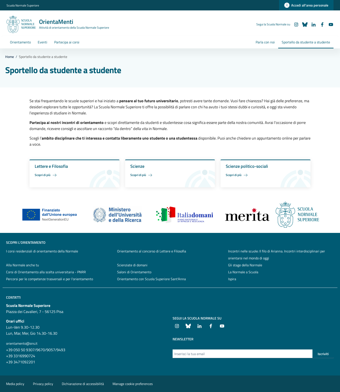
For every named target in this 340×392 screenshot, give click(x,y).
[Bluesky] (303, 24)
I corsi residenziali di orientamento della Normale (42, 251)
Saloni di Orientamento (134, 272)
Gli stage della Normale (245, 265)
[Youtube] (329, 24)
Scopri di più (46, 175)
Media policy (15, 383)
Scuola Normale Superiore (23, 5)
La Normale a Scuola (243, 272)
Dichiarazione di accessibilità (83, 383)
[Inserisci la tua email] (242, 353)
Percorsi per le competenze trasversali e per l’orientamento (49, 279)
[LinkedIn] (311, 24)
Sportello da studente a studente (306, 42)
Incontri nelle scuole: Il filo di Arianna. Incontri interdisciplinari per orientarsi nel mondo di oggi (276, 255)
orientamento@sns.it (22, 343)
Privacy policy (43, 383)
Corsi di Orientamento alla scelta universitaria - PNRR (46, 272)
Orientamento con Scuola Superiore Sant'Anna (151, 279)
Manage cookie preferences (133, 383)
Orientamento (20, 42)
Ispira (232, 279)
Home (9, 56)
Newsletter (183, 339)
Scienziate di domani (132, 265)
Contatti (13, 297)
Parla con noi (265, 42)
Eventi (42, 42)
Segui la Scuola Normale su (197, 318)
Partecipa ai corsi (66, 42)
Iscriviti (323, 353)
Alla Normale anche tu (22, 265)
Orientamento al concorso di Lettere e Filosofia (151, 251)
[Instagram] (294, 24)
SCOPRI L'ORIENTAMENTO (26, 242)
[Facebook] (320, 24)
